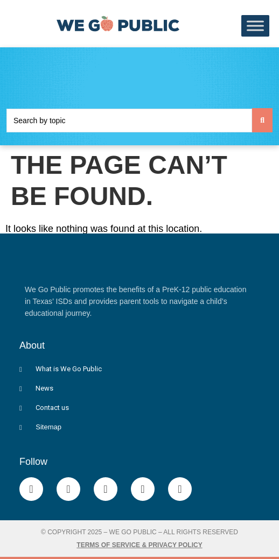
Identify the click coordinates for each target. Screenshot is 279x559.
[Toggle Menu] (255, 26)
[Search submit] (262, 120)
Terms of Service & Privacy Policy (139, 545)
